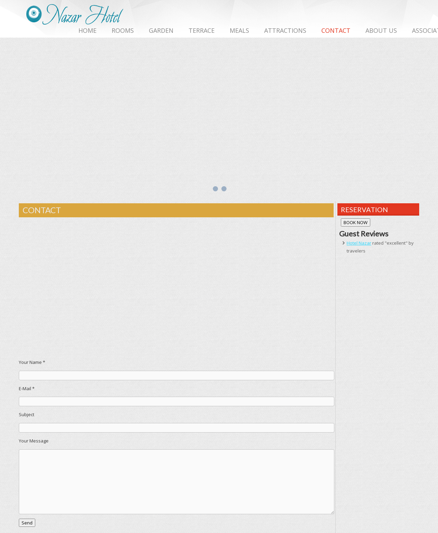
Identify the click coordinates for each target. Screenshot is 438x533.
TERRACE (202, 30)
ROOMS (123, 30)
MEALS (239, 30)
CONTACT (335, 30)
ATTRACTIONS (285, 30)
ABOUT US (381, 30)
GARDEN (161, 30)
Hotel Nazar (359, 243)
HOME (87, 30)
